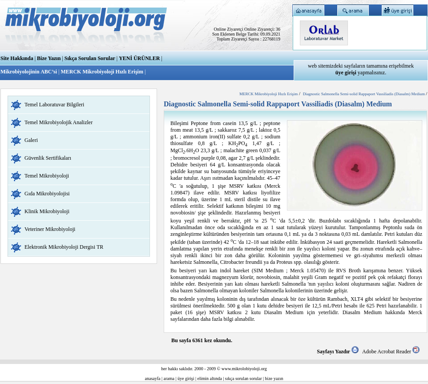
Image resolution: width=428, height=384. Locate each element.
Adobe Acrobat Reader (391, 351)
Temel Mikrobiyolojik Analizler (58, 122)
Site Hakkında (16, 58)
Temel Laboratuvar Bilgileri (54, 104)
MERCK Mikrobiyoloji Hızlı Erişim (102, 72)
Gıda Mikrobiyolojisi (47, 193)
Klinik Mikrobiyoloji (46, 211)
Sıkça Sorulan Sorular (90, 58)
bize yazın (274, 378)
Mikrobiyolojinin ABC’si (29, 72)
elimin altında (210, 378)
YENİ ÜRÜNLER (139, 58)
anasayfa (153, 378)
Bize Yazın (49, 58)
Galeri (31, 140)
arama (169, 378)
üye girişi (186, 378)
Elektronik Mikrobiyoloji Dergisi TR (63, 247)
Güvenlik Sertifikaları (47, 158)
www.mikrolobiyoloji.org (244, 368)
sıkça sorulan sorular (243, 378)
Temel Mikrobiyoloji (46, 176)
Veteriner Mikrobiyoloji (49, 229)
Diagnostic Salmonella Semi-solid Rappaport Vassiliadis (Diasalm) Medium (364, 94)
